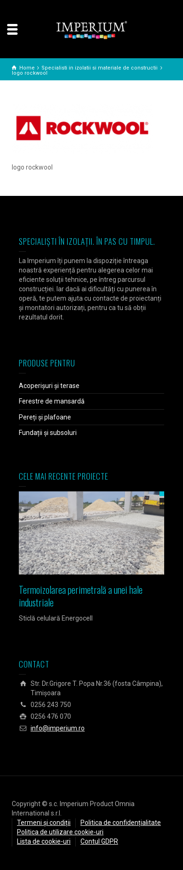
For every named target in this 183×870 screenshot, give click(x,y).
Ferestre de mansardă (52, 401)
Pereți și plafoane (45, 417)
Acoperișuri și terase (49, 385)
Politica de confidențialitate (120, 822)
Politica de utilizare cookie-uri (60, 832)
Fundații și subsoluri (48, 432)
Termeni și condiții (44, 822)
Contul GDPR (99, 841)
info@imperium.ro (58, 728)
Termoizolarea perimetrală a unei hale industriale (81, 596)
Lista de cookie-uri (44, 841)
